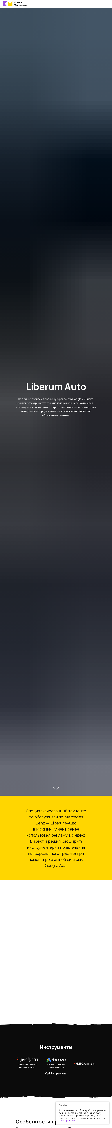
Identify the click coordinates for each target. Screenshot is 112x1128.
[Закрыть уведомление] (107, 1104)
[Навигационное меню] (107, 4)
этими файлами (67, 1120)
